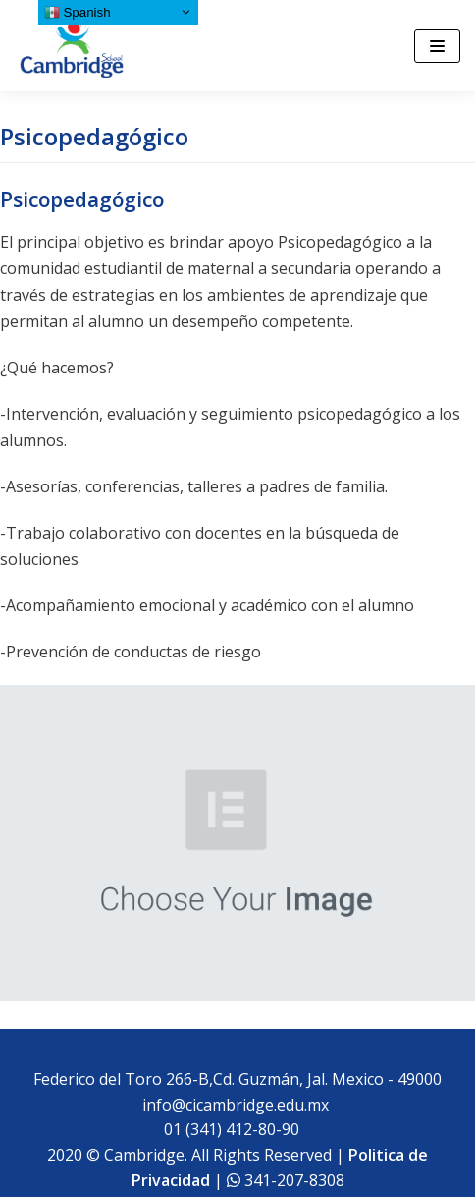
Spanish (77, 13)
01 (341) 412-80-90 (235, 1129)
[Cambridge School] (73, 46)
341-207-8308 (292, 1180)
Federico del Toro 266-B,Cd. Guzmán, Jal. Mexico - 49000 (237, 1079)
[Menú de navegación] (437, 46)
